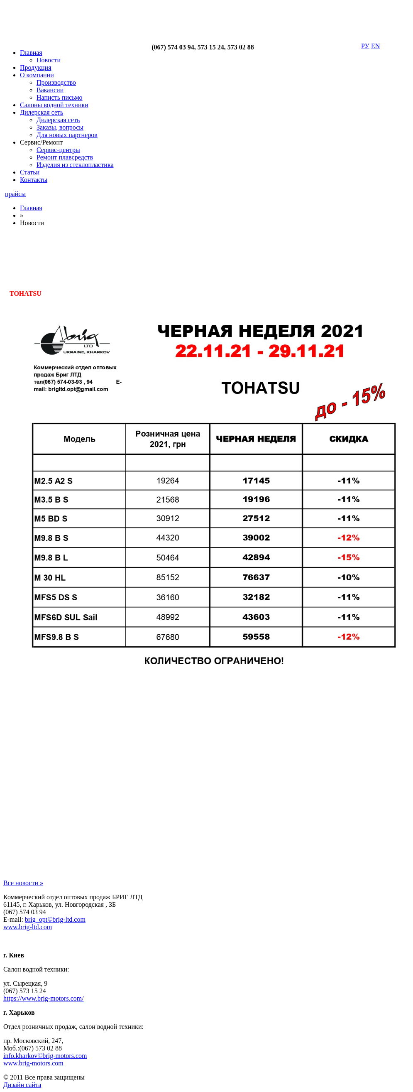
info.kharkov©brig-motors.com (45, 1055)
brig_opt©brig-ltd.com (55, 919)
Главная (31, 52)
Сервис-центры (58, 149)
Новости (49, 60)
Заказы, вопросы (60, 127)
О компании (37, 75)
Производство (56, 82)
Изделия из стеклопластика (75, 164)
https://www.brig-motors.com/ (43, 998)
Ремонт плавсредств (65, 157)
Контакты (33, 179)
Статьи (29, 172)
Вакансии (50, 89)
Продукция (35, 67)
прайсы (15, 193)
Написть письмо (60, 97)
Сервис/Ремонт (41, 142)
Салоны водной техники (54, 104)
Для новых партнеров (67, 134)
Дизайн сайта (22, 1084)
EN (375, 45)
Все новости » (23, 882)
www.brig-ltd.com (27, 926)
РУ (365, 45)
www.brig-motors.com (33, 1063)
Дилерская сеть (41, 112)
